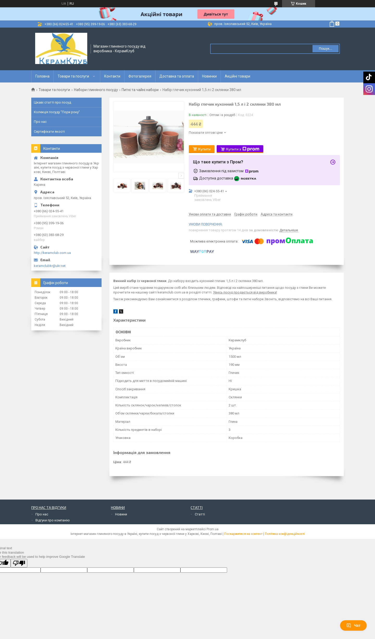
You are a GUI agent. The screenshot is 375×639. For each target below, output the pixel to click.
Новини (121, 514)
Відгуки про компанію (52, 520)
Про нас (40, 122)
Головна (42, 76)
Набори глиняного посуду (96, 90)
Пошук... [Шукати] (325, 48)
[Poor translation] (19, 563)
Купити (204, 149)
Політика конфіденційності (285, 534)
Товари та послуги (73, 76)
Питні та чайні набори (140, 90)
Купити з (242, 149)
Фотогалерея (139, 76)
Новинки (209, 76)
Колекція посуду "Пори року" (57, 112)
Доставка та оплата (176, 76)
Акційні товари (237, 76)
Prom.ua (212, 529)
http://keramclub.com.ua (52, 253)
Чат (353, 625)
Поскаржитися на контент (243, 534)
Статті (200, 514)
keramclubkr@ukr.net (50, 266)
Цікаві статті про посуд (52, 102)
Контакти (112, 76)
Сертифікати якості (49, 131)
